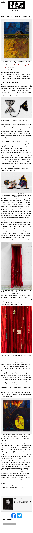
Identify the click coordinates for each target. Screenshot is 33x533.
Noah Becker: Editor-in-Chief (16, 529)
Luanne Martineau (18, 65)
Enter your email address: (7, 519)
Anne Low (11, 65)
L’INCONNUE (4, 67)
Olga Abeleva (27, 65)
